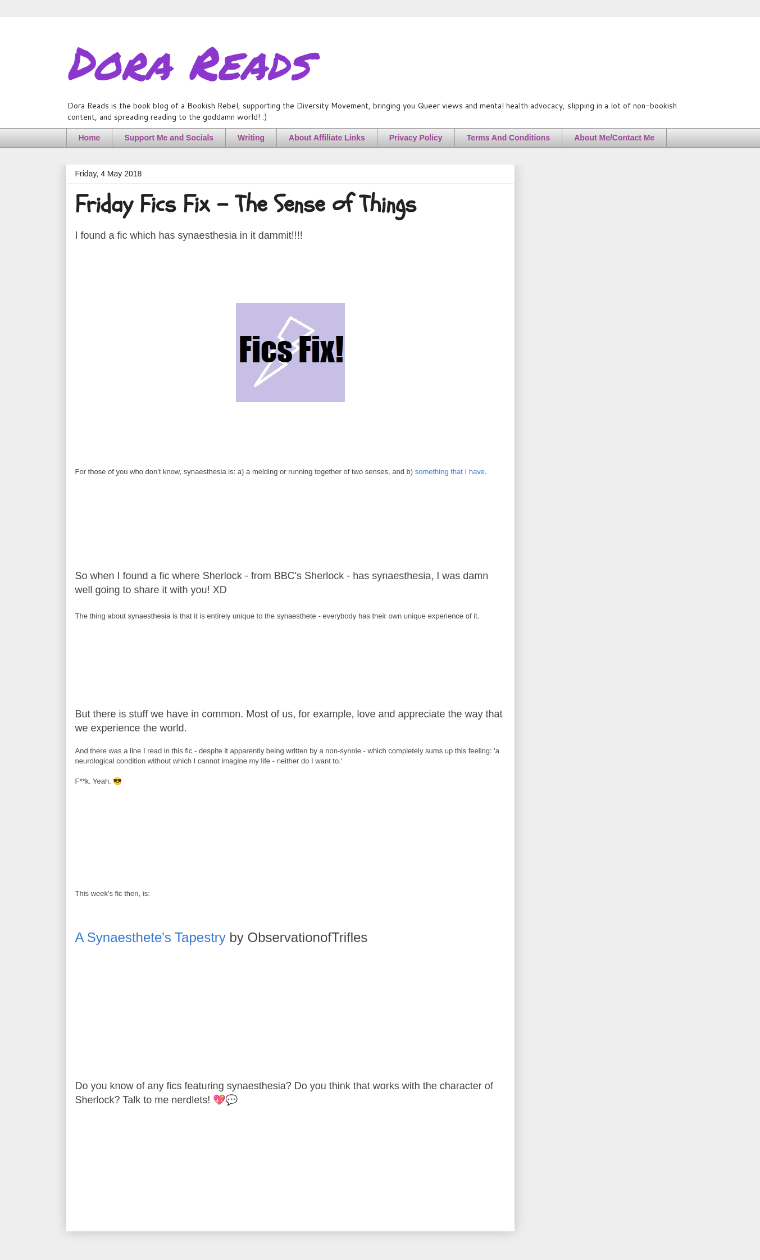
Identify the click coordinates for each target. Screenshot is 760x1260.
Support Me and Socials (168, 137)
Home (90, 137)
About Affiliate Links (327, 137)
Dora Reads (188, 62)
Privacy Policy (416, 137)
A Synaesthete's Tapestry (150, 937)
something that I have (450, 471)
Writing (251, 137)
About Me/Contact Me (614, 137)
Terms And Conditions (508, 137)
